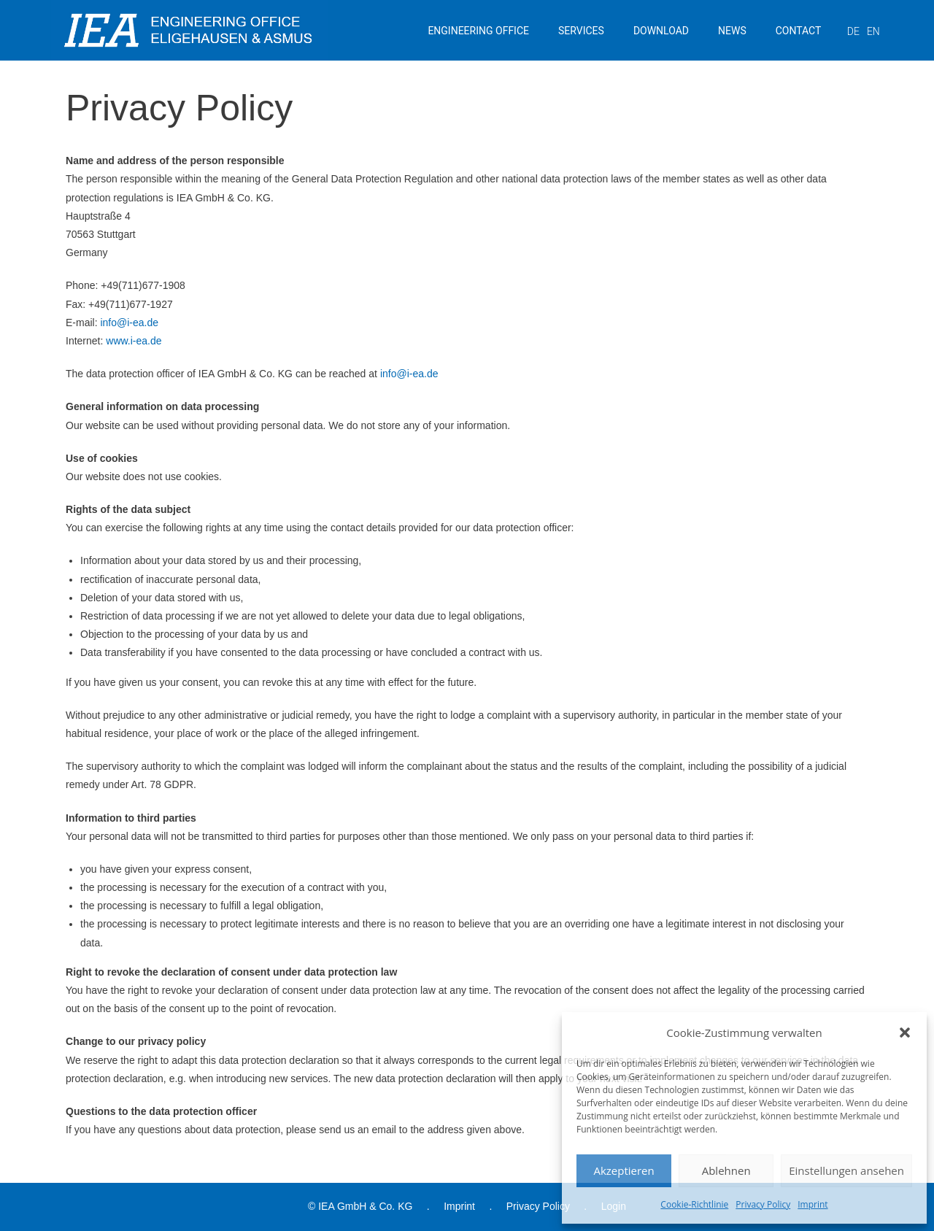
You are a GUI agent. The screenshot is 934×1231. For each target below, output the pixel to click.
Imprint (812, 1204)
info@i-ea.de (129, 322)
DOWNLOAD (661, 30)
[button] (905, 1032)
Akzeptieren (623, 1170)
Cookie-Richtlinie (694, 1204)
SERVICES (581, 30)
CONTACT (799, 30)
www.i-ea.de (133, 341)
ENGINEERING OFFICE (478, 30)
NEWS (732, 30)
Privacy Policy (763, 1204)
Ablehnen (726, 1170)
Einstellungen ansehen (846, 1170)
